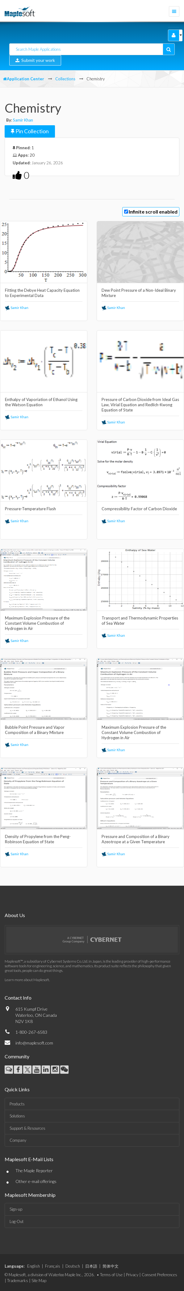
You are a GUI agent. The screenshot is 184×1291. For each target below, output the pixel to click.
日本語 (91, 1266)
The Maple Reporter (34, 1170)
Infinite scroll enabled (153, 211)
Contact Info (18, 997)
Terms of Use (111, 1274)
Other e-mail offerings (35, 1181)
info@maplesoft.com (34, 1042)
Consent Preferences (159, 1274)
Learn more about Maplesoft (27, 979)
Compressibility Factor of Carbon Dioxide (139, 508)
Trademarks (17, 1280)
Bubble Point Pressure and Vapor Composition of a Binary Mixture (35, 730)
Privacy (132, 1274)
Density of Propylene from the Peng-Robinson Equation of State (38, 839)
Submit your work (35, 60)
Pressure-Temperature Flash (30, 508)
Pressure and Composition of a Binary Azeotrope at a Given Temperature (135, 839)
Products (17, 1103)
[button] (173, 35)
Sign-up (16, 1209)
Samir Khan (23, 120)
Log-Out (16, 1221)
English (33, 1266)
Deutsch (72, 1266)
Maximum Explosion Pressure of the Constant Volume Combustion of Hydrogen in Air (37, 623)
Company (18, 1140)
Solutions (17, 1115)
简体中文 (110, 1266)
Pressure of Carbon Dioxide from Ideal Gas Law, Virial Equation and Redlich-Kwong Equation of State (140, 404)
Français (52, 1266)
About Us (15, 915)
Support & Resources (27, 1128)
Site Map (38, 1280)
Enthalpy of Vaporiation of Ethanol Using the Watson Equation (41, 402)
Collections (65, 78)
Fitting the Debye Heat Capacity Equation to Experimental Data (42, 293)
